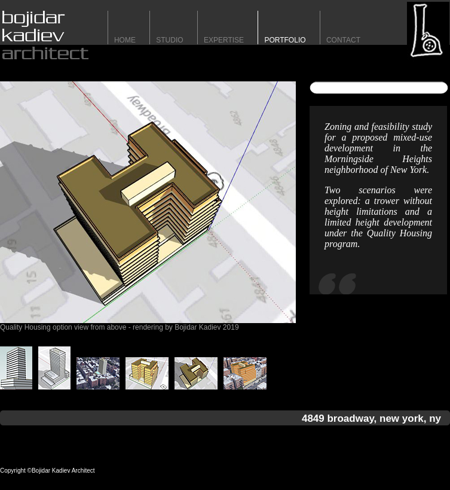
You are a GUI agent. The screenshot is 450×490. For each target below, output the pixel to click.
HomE (125, 40)
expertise (224, 40)
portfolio (284, 40)
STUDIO (169, 40)
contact (343, 40)
